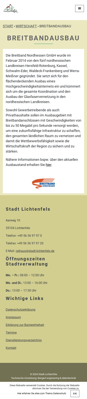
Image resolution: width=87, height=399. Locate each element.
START (8, 26)
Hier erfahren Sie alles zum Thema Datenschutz (41, 393)
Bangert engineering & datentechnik (57, 378)
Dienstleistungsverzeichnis (24, 340)
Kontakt (11, 348)
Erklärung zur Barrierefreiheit (25, 325)
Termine (11, 332)
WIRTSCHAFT (26, 26)
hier (48, 165)
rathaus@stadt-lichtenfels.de (35, 251)
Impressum (13, 317)
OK (75, 393)
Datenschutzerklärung (20, 309)
